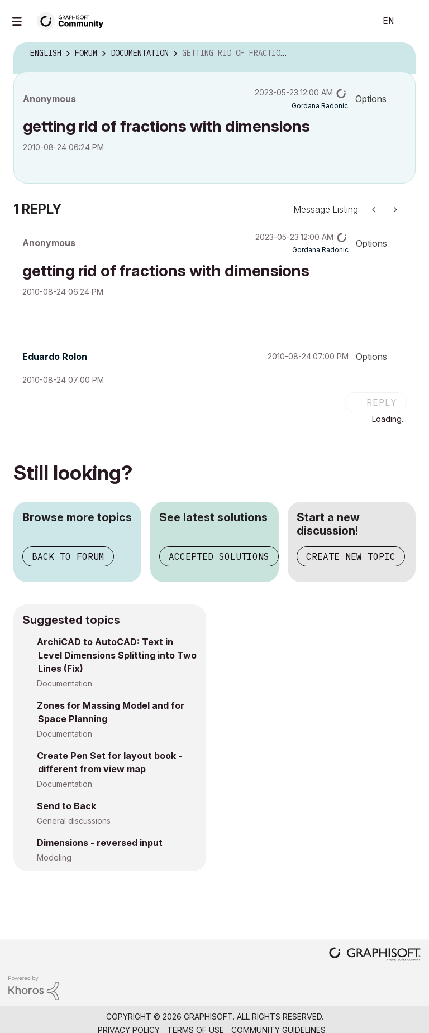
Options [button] (371, 98)
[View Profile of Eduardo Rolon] (54, 356)
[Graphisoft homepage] (375, 955)
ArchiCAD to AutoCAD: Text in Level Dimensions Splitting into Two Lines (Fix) (117, 655)
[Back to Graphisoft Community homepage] (73, 20)
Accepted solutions (219, 556)
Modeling (54, 857)
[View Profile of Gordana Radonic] (320, 106)
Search (354, 21)
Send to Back (66, 805)
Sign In (411, 21)
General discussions (74, 820)
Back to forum (68, 556)
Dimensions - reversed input (100, 842)
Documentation (64, 683)
